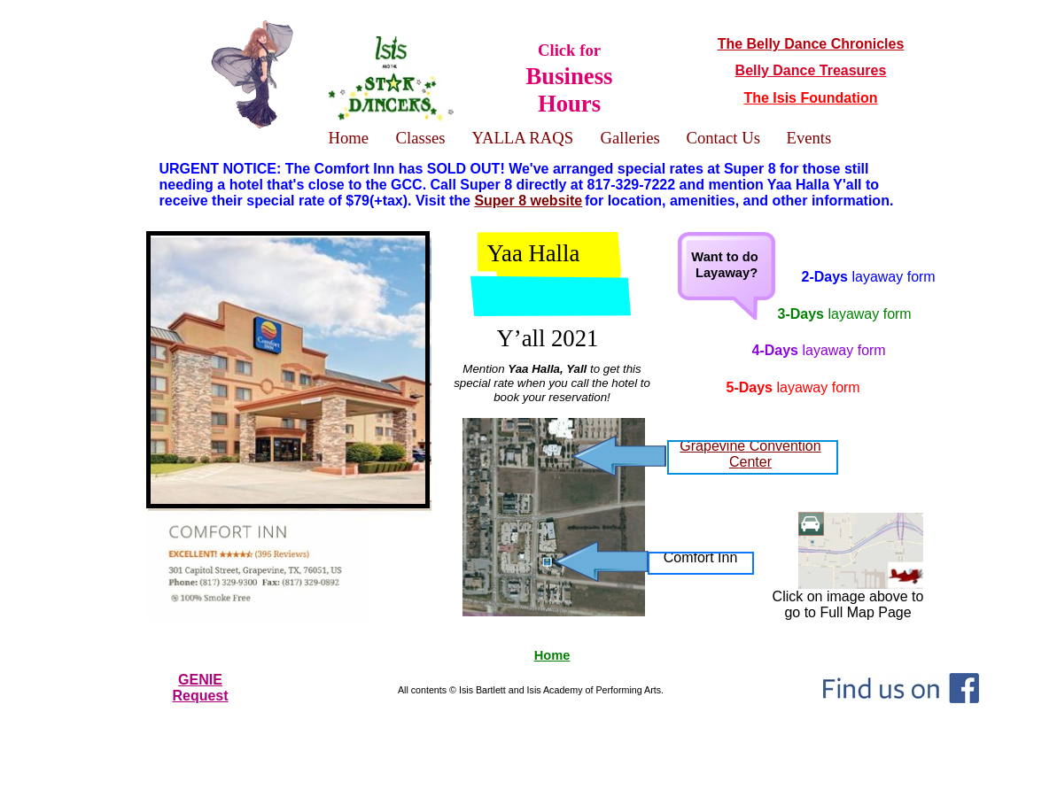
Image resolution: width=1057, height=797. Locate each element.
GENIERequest (200, 687)
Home (552, 655)
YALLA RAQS (523, 137)
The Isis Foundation (810, 97)
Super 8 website (528, 200)
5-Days (793, 387)
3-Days (845, 313)
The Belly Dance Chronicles (811, 43)
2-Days (869, 276)
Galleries (630, 137)
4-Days (819, 350)
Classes (421, 137)
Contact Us (723, 137)
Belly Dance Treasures (811, 70)
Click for (569, 78)
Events (809, 137)
